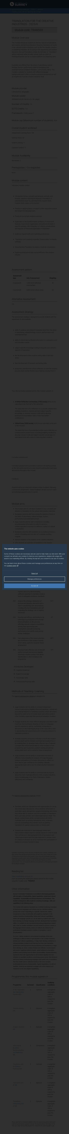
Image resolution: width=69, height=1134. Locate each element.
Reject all (34, 573)
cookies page (12, 566)
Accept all (34, 586)
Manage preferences (34, 579)
